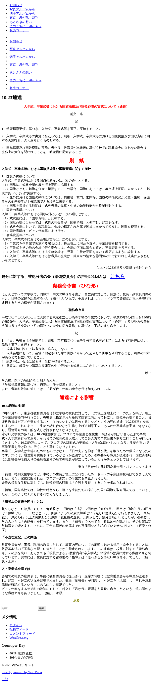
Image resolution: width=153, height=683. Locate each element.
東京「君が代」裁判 (24, 17)
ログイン (16, 625)
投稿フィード (19, 629)
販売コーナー (19, 30)
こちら (117, 276)
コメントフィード (22, 633)
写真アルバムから (22, 9)
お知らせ (16, 5)
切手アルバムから (22, 13)
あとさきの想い (21, 22)
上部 (5, 679)
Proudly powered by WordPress (22, 672)
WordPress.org (19, 637)
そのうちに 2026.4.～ (25, 26)
